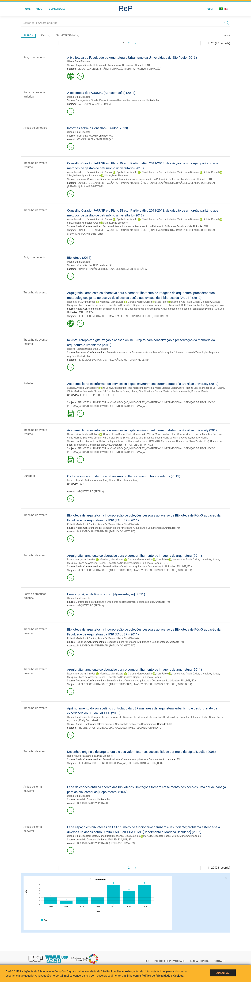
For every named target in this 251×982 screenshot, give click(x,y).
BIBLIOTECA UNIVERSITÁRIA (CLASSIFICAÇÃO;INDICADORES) (111, 402)
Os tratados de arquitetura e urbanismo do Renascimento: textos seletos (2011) (123, 476)
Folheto (28, 383)
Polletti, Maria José (77, 524)
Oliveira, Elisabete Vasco (157, 835)
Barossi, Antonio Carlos (99, 172)
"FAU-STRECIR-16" (67, 36)
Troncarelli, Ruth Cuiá (180, 305)
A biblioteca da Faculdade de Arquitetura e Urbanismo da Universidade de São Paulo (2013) (132, 57)
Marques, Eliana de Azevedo (82, 305)
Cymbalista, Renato (126, 172)
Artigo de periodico (35, 57)
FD (115, 839)
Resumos (81, 179)
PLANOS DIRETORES (92, 186)
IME (86, 312)
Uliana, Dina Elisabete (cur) (123, 480)
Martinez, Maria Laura (111, 301)
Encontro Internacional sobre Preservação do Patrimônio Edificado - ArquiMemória (151, 179)
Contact (219, 961)
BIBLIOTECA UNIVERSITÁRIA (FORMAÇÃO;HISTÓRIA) (107, 68)
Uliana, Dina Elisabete (78, 61)
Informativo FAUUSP (86, 135)
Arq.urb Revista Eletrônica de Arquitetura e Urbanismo (105, 65)
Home (27, 8)
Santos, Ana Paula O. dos (185, 301)
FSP (82, 395)
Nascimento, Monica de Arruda (140, 717)
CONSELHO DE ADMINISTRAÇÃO (95, 139)
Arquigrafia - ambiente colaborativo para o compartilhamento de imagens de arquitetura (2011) (134, 555)
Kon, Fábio (162, 301)
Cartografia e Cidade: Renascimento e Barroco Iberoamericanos (110, 100)
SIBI (98, 395)
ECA (91, 312)
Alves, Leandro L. (76, 172)
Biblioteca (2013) (79, 257)
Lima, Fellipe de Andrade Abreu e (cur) (87, 480)
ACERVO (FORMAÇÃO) (149, 68)
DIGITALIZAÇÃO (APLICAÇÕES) (145, 763)
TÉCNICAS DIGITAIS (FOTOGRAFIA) (149, 316)
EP (93, 395)
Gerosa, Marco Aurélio (140, 301)
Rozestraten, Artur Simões (81, 301)
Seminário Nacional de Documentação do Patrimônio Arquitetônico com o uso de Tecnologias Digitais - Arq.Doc (163, 308)
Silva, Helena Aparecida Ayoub (83, 175)
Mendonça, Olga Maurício (126, 835)
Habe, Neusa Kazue (212, 717)
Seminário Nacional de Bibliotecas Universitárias (130, 724)
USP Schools (57, 8)
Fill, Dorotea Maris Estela (116, 391)
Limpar (226, 35)
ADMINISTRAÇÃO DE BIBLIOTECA (96, 268)
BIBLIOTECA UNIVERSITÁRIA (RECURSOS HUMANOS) (106, 843)
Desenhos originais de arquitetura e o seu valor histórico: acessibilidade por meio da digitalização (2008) (141, 752)
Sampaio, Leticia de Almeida (107, 717)
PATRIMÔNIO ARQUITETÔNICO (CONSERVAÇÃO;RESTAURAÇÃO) (150, 182)
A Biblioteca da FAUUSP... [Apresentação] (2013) (101, 93)
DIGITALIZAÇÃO (111, 359)
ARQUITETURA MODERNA (135, 359)
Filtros (28, 35)
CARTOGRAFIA (86, 104)
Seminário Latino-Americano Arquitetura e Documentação (134, 759)
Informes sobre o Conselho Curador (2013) (97, 128)
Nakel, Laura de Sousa (154, 172)
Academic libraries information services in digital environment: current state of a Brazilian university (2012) (143, 384)
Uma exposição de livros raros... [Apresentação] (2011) (106, 594)
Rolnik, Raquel (211, 172)
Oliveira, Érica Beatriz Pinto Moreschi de (124, 387)
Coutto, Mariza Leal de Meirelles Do (196, 387)
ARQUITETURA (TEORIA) (90, 491)
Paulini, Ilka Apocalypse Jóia (208, 305)
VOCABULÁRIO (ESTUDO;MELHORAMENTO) (138, 727)
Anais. (79, 724)
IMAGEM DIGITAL (118, 316)
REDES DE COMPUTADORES (93, 316)
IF (114, 395)
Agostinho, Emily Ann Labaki (82, 720)
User (210, 8)
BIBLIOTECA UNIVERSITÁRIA (131, 268)
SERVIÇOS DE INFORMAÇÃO (199, 402)
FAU (147, 65)
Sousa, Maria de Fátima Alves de (172, 391)
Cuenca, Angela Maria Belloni (83, 387)
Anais (79, 226)
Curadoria (30, 476)
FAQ (147, 961)
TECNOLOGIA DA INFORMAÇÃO (129, 406)
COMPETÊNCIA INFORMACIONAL (164, 402)
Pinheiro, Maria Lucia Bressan (183, 172)
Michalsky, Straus (209, 301)
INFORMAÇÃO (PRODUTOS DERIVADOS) (89, 406)
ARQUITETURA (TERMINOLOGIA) (95, 727)
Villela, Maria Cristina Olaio (161, 387)
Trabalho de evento (35, 210)
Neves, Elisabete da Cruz (112, 305)
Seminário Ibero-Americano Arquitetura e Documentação (133, 527)
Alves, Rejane (133, 305)
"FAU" (45, 36)
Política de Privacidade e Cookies (162, 975)
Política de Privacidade (169, 961)
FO (103, 395)
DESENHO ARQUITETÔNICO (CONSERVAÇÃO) (102, 763)
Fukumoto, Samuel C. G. (155, 305)
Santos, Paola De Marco (102, 524)
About (40, 8)
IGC (88, 395)
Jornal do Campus (86, 799)
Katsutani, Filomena (190, 717)
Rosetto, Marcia (75, 348)
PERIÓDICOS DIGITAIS (90, 359)
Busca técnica (199, 961)
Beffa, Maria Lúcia (101, 835)
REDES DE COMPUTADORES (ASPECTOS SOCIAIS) (105, 570)
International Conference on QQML (92, 444)
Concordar (223, 973)
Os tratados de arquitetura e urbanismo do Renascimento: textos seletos (115, 601)
